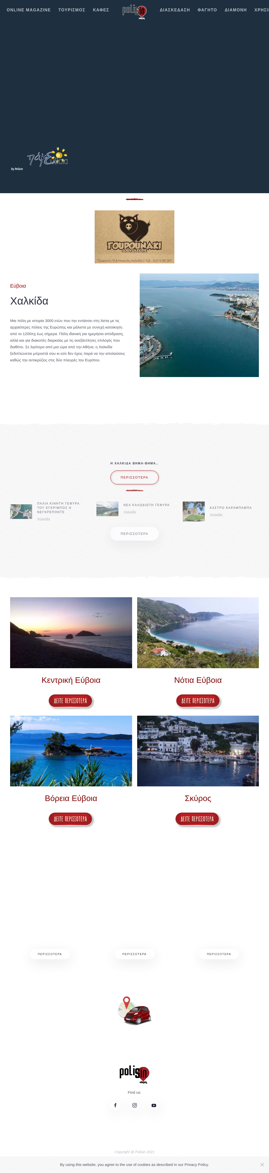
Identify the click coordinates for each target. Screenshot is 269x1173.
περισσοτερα (134, 486)
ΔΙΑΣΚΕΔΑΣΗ (175, 10)
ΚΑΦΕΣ (101, 10)
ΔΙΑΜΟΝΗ (236, 10)
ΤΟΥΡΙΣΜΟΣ (72, 10)
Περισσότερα (50, 954)
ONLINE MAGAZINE (29, 10)
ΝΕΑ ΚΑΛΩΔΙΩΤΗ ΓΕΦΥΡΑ (146, 505)
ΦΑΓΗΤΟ (207, 10)
